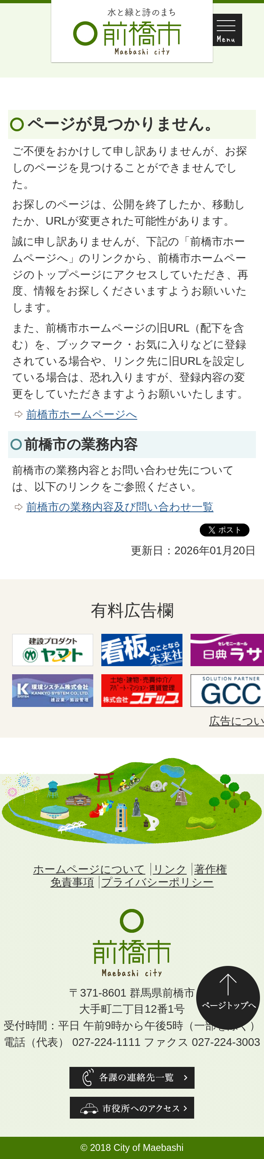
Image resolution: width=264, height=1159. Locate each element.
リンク (170, 869)
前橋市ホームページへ (81, 414)
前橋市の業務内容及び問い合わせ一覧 (120, 507)
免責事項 (72, 882)
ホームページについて (89, 869)
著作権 (210, 869)
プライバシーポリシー (157, 882)
